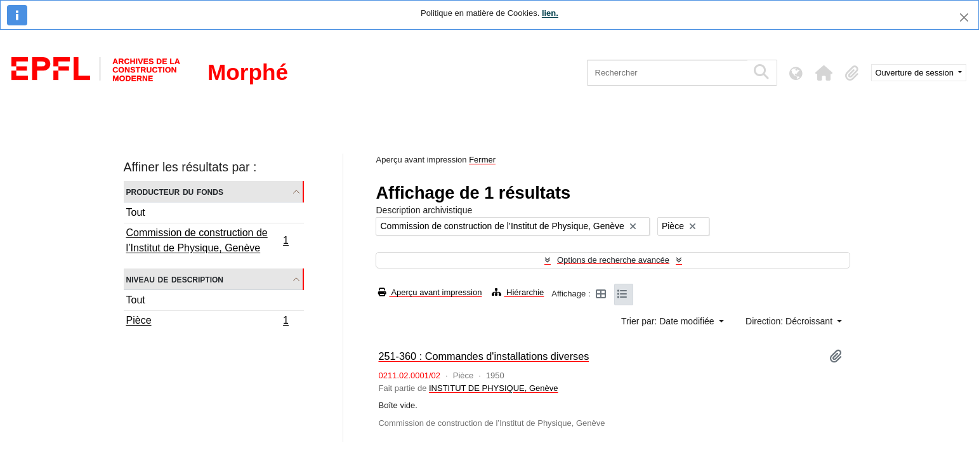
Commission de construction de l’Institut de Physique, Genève (207, 240)
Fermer (482, 159)
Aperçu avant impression (430, 292)
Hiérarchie (518, 292)
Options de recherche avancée (613, 260)
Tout (135, 212)
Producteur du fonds (174, 191)
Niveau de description (174, 279)
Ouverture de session (916, 72)
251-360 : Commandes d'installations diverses (483, 356)
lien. (550, 13)
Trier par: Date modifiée (668, 321)
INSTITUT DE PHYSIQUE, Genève (493, 388)
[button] (824, 73)
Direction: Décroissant (790, 321)
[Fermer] (964, 17)
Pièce (207, 322)
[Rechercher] (667, 73)
